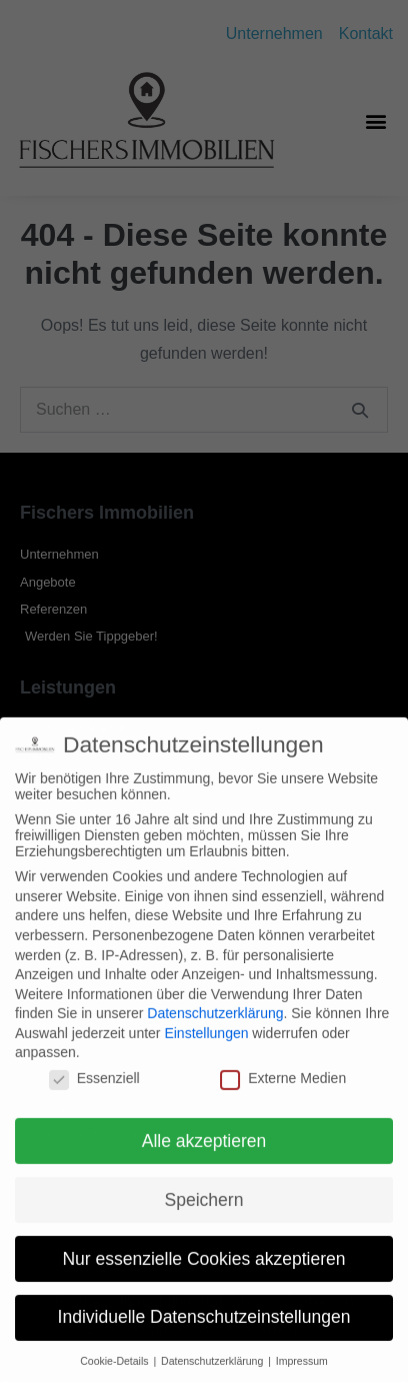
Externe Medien (283, 1090)
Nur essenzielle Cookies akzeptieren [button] (203, 1271)
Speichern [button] (204, 1212)
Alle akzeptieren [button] (204, 1153)
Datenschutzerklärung (215, 1026)
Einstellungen (206, 1045)
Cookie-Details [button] (115, 1374)
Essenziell (94, 1090)
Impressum (302, 1374)
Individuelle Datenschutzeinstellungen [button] (204, 1330)
